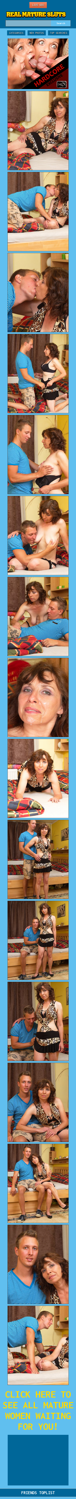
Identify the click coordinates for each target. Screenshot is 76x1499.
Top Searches (58, 32)
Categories (16, 32)
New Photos (37, 32)
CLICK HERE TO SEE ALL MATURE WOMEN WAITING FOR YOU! (38, 1410)
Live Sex (38, 4)
